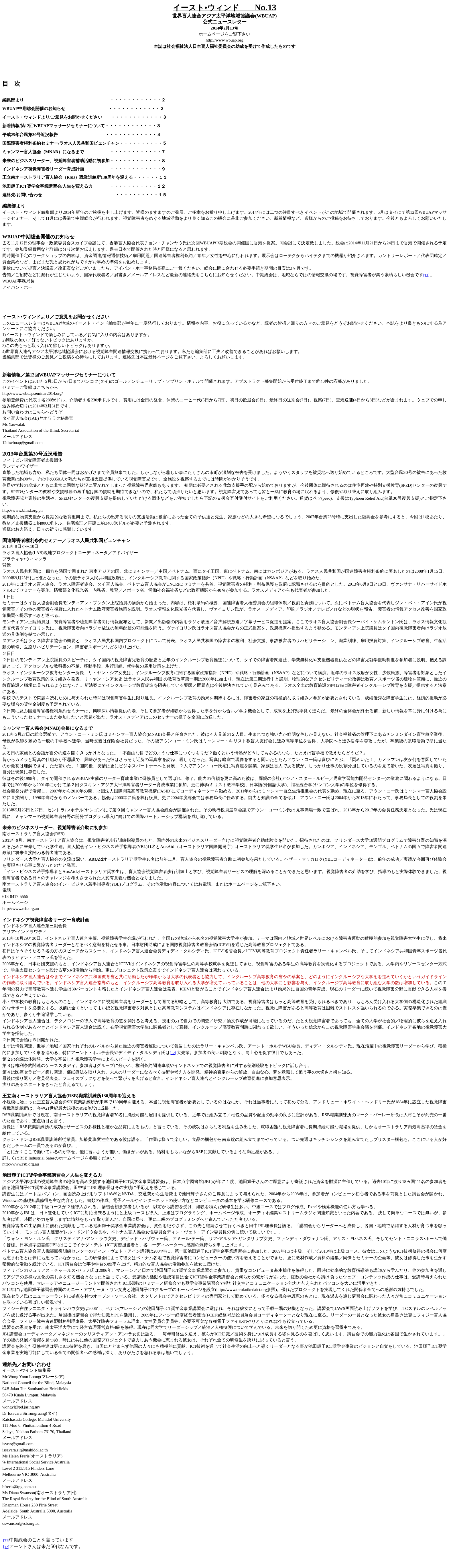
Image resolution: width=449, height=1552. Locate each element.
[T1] (426, 275)
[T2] (173, 1053)
